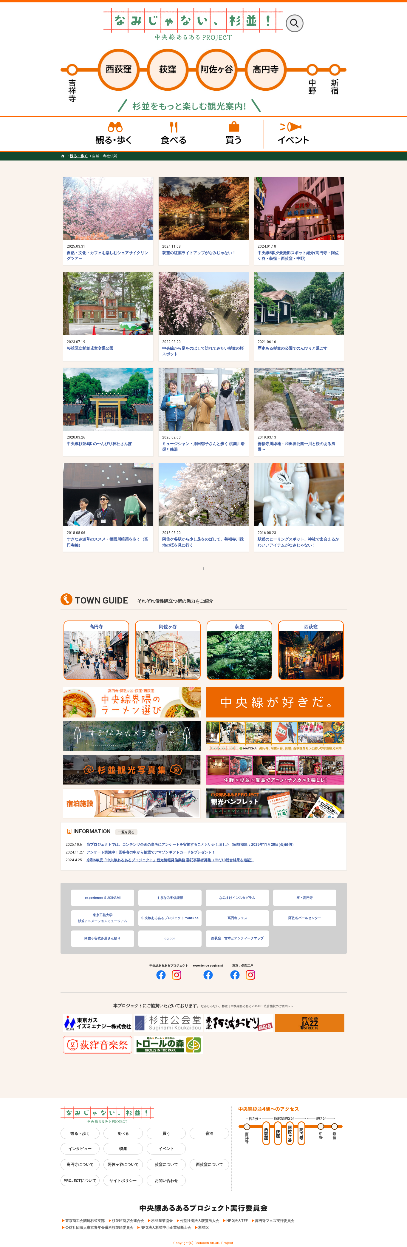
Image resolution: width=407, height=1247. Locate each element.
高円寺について (80, 1164)
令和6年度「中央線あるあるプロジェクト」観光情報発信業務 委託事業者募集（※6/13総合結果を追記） (170, 860)
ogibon (170, 938)
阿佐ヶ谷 (168, 651)
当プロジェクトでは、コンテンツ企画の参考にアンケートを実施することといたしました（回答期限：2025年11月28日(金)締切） (190, 844)
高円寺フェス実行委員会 (274, 1221)
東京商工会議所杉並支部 (85, 1221)
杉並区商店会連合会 (128, 1221)
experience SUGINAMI (102, 898)
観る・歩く (80, 1133)
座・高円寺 (304, 898)
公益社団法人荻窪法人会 (199, 1221)
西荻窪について (209, 1164)
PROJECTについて (80, 1180)
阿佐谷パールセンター (304, 918)
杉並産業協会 (162, 1221)
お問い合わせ (166, 1180)
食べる (123, 1133)
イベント (166, 1148)
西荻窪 (311, 651)
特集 (123, 1148)
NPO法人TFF (237, 1221)
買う (166, 1133)
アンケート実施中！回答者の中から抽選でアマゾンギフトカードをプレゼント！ (150, 852)
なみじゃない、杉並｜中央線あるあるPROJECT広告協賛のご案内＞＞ (247, 1006)
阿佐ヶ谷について (123, 1164)
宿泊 (209, 1133)
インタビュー (80, 1148)
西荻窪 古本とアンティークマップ (237, 938)
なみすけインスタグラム (237, 898)
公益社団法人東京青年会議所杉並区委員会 (99, 1228)
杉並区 (203, 1228)
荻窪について (166, 1164)
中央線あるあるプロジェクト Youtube (170, 918)
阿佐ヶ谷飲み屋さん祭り (102, 938)
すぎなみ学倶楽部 (170, 898)
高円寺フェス (237, 918)
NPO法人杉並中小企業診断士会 (165, 1228)
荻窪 (239, 651)
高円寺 (96, 651)
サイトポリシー (123, 1180)
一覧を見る (126, 832)
